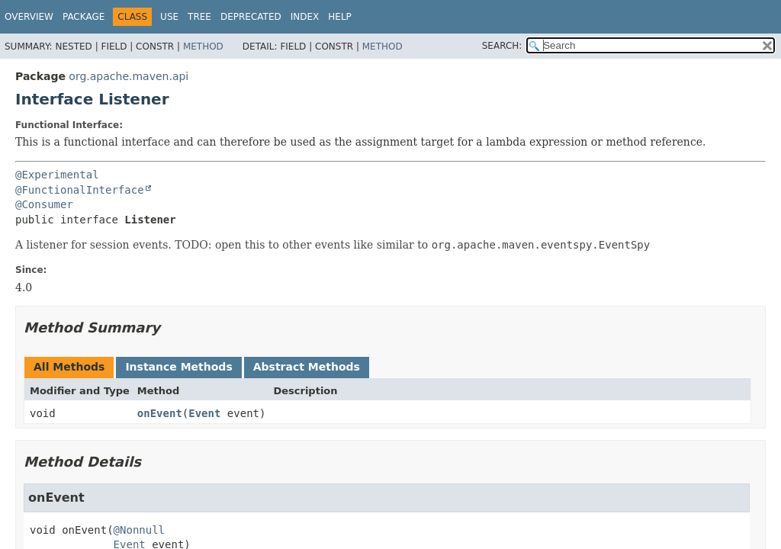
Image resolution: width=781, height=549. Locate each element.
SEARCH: (502, 45)
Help (340, 16)
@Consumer (44, 204)
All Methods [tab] (69, 367)
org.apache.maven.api (128, 76)
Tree (199, 16)
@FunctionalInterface (79, 190)
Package (83, 16)
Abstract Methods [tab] (306, 367)
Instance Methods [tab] (178, 367)
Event (204, 413)
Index (305, 16)
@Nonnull (139, 530)
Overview (29, 16)
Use (169, 16)
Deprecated (250, 16)
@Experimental (57, 175)
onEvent (159, 413)
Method (203, 46)
